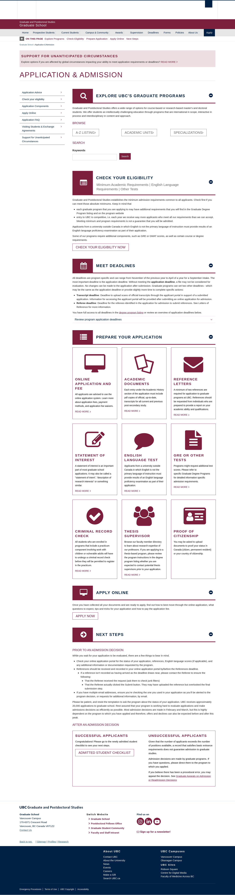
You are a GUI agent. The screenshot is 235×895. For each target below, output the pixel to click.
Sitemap (41, 841)
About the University (114, 860)
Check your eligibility (33, 99)
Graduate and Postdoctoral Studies (117, 808)
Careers (107, 871)
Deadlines (153, 32)
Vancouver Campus (171, 856)
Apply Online (117, 38)
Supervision (136, 32)
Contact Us (26, 830)
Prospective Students (44, 32)
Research (63, 841)
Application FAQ (31, 119)
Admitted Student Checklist (104, 752)
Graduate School (26, 45)
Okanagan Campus (171, 860)
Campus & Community (97, 32)
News (106, 864)
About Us (193, 32)
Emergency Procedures (30, 889)
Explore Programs (54, 38)
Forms (167, 32)
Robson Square (169, 869)
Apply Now (85, 616)
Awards (119, 32)
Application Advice (32, 92)
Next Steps (132, 38)
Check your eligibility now (100, 247)
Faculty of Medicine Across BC (177, 876)
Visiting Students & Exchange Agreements (38, 128)
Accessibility (83, 889)
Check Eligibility (75, 38)
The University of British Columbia (26, 9)
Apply (209, 32)
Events (107, 867)
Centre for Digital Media (174, 872)
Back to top (27, 841)
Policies (179, 32)
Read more (168, 61)
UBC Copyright (67, 889)
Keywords (79, 150)
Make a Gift (109, 874)
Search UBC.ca (111, 878)
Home (25, 32)
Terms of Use (51, 889)
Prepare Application (97, 38)
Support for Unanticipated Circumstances (36, 139)
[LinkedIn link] (148, 821)
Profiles (52, 841)
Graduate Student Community (107, 828)
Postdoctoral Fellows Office (106, 823)
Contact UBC (110, 856)
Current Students (70, 32)
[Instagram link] (140, 821)
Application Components (35, 106)
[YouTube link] (157, 821)
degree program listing (131, 312)
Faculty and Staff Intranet (105, 832)
